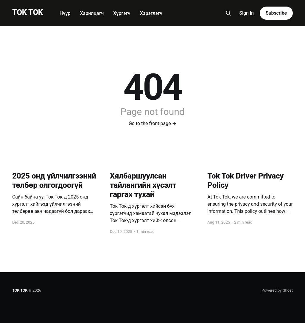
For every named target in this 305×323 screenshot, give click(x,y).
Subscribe (276, 13)
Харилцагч (92, 13)
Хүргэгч (121, 13)
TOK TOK (27, 12)
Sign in (246, 13)
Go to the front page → (152, 123)
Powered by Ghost (277, 290)
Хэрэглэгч (151, 13)
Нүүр (65, 13)
